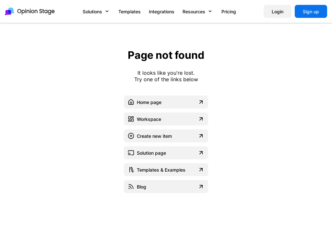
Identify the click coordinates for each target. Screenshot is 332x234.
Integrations (161, 11)
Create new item (166, 136)
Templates (129, 11)
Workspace (166, 119)
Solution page (166, 153)
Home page (166, 102)
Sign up (311, 11)
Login (277, 11)
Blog (166, 186)
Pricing (228, 11)
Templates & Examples (166, 169)
